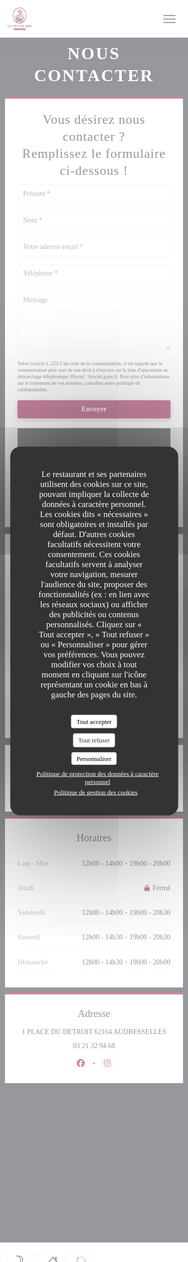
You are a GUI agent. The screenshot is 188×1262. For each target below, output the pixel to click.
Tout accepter (93, 721)
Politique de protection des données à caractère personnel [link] (97, 778)
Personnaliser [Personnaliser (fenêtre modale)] (93, 758)
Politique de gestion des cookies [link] (96, 792)
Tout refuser (94, 740)
